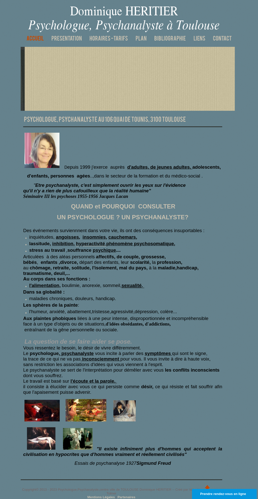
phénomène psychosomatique (140, 243)
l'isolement (104, 267)
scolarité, (140, 262)
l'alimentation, (45, 285)
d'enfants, (38, 176)
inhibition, (63, 243)
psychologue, (59, 353)
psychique (104, 250)
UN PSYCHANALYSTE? (154, 217)
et (90, 381)
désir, (147, 386)
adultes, (181, 167)
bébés (30, 262)
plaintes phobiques (54, 318)
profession (169, 262)
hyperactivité (90, 243)
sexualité (131, 285)
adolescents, (206, 167)
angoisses (67, 237)
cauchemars (122, 237)
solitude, (81, 267)
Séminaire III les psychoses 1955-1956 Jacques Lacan (75, 196)
